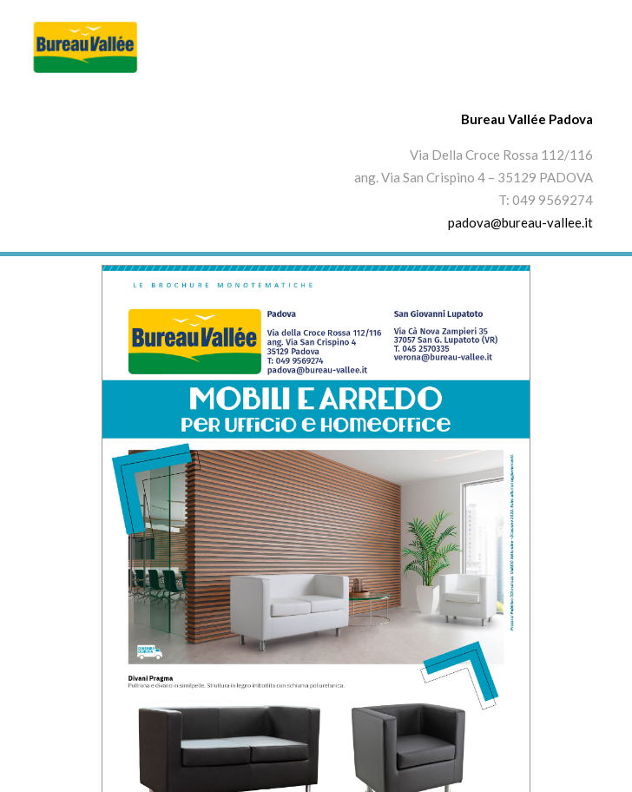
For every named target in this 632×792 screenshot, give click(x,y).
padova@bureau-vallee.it (520, 222)
